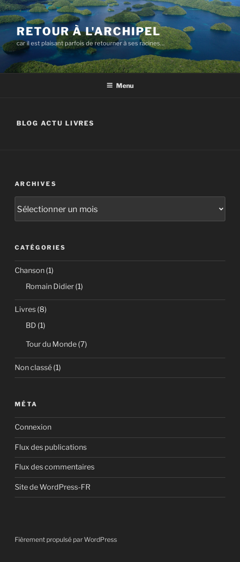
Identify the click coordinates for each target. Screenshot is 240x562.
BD (31, 325)
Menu (120, 85)
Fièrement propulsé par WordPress (66, 539)
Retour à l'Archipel (88, 31)
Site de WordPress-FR (52, 487)
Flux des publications (51, 447)
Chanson (30, 270)
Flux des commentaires (55, 467)
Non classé (33, 367)
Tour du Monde (51, 344)
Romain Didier (50, 286)
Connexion (33, 427)
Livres (25, 309)
